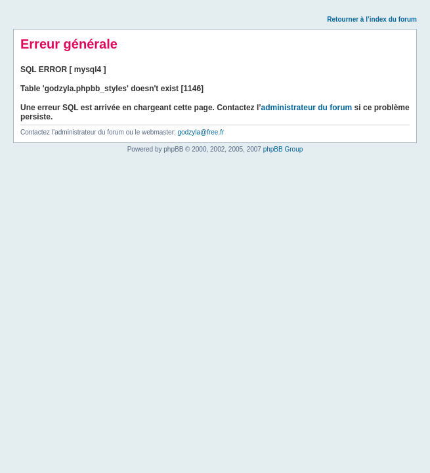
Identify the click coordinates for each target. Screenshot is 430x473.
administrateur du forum (307, 107)
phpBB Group (283, 149)
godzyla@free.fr (201, 132)
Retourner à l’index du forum (372, 19)
